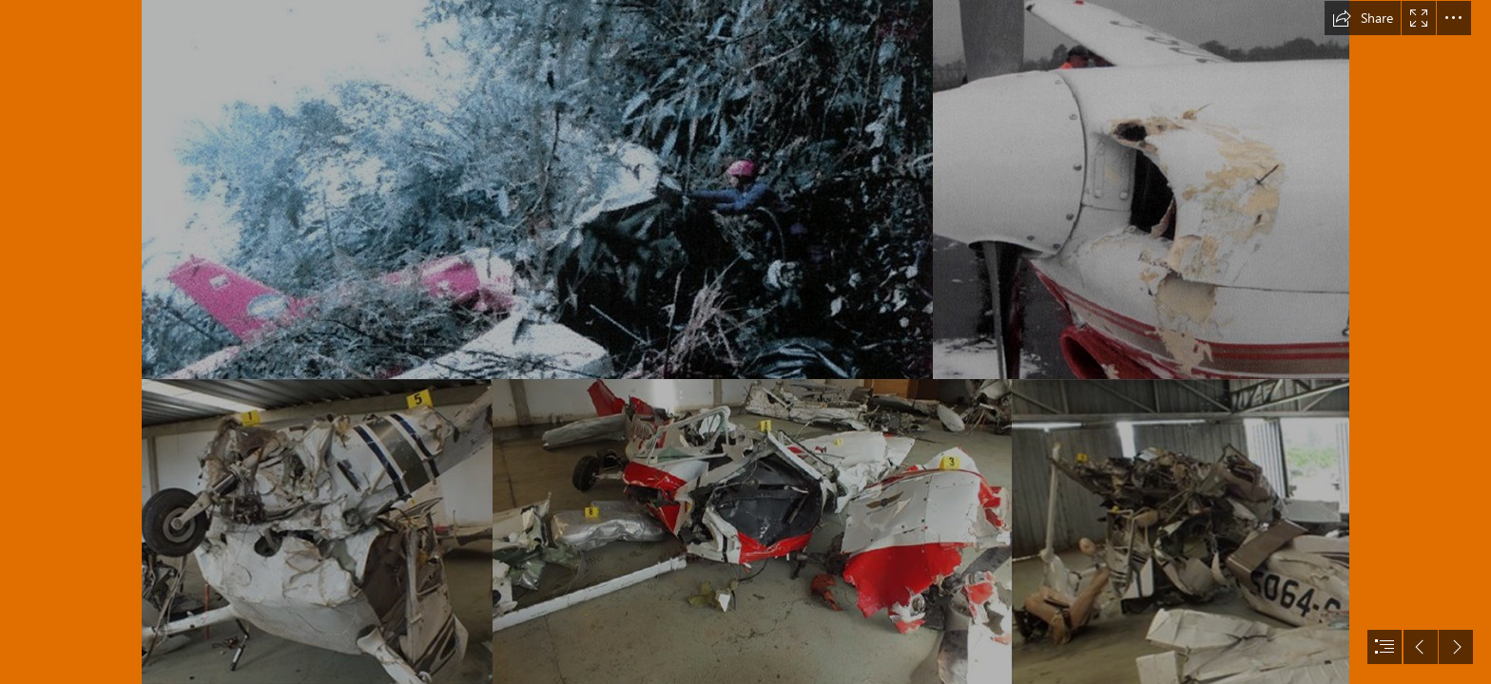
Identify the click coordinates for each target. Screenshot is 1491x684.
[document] (745, 342)
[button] (1363, 18)
